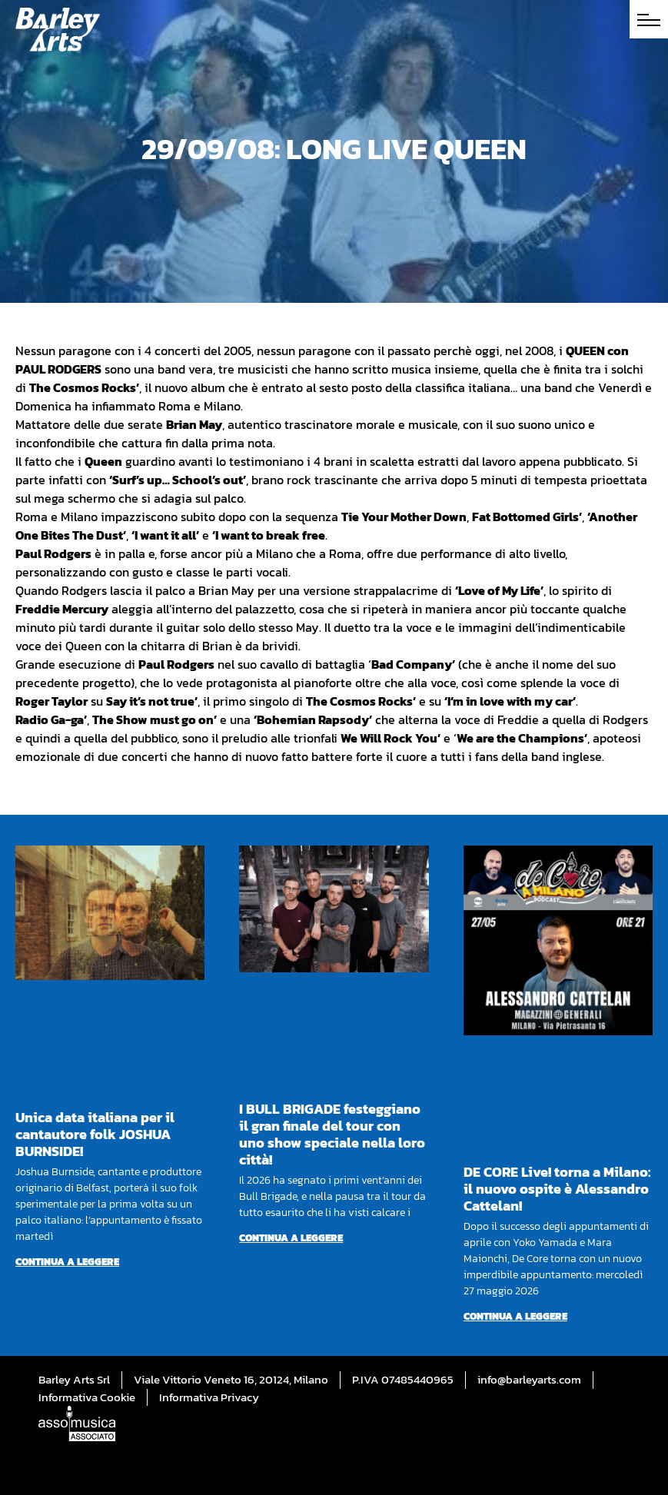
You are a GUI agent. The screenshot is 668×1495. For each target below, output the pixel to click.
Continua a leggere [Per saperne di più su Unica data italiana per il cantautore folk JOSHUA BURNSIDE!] (67, 1261)
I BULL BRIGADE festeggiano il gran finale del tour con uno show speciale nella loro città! (332, 1134)
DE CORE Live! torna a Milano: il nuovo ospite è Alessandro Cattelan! (557, 1188)
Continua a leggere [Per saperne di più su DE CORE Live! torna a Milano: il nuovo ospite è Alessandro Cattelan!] (515, 1316)
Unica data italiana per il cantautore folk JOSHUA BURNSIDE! (94, 1134)
